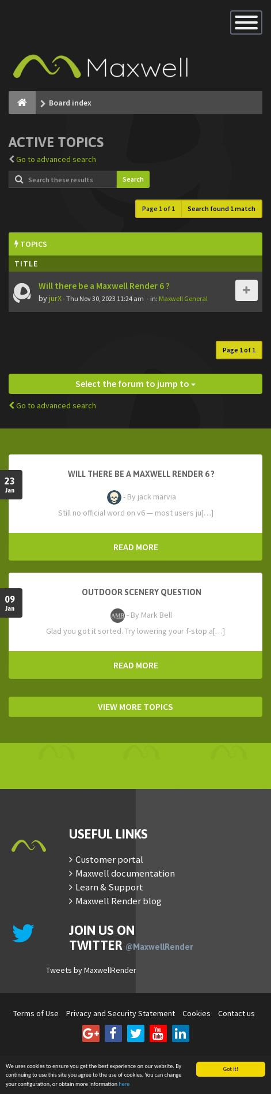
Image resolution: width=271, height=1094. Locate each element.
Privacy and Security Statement (120, 1013)
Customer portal (109, 859)
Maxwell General (183, 298)
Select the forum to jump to (135, 383)
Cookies (196, 1013)
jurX (55, 298)
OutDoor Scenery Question (141, 592)
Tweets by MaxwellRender (91, 970)
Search (133, 179)
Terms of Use (36, 1013)
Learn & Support (109, 887)
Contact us (236, 1013)
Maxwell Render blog (118, 900)
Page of (158, 208)
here (124, 1084)
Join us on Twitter (131, 938)
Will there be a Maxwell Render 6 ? (104, 285)
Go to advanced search (56, 159)
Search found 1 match (221, 208)
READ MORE (135, 546)
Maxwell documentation (125, 873)
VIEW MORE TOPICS (135, 706)
